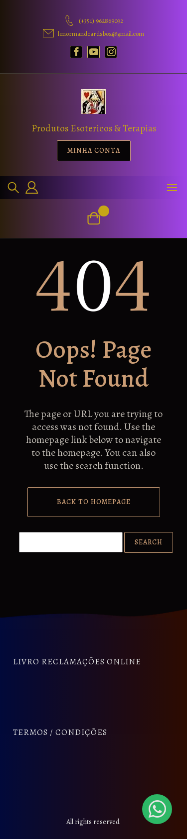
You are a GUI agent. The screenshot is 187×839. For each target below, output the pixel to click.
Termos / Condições (60, 732)
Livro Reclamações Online (77, 661)
